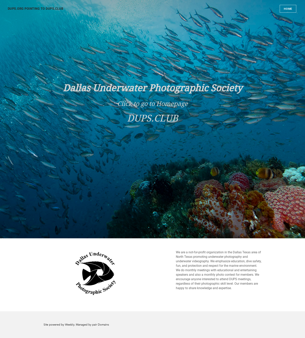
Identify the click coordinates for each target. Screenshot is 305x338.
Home (288, 8)
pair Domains (100, 324)
